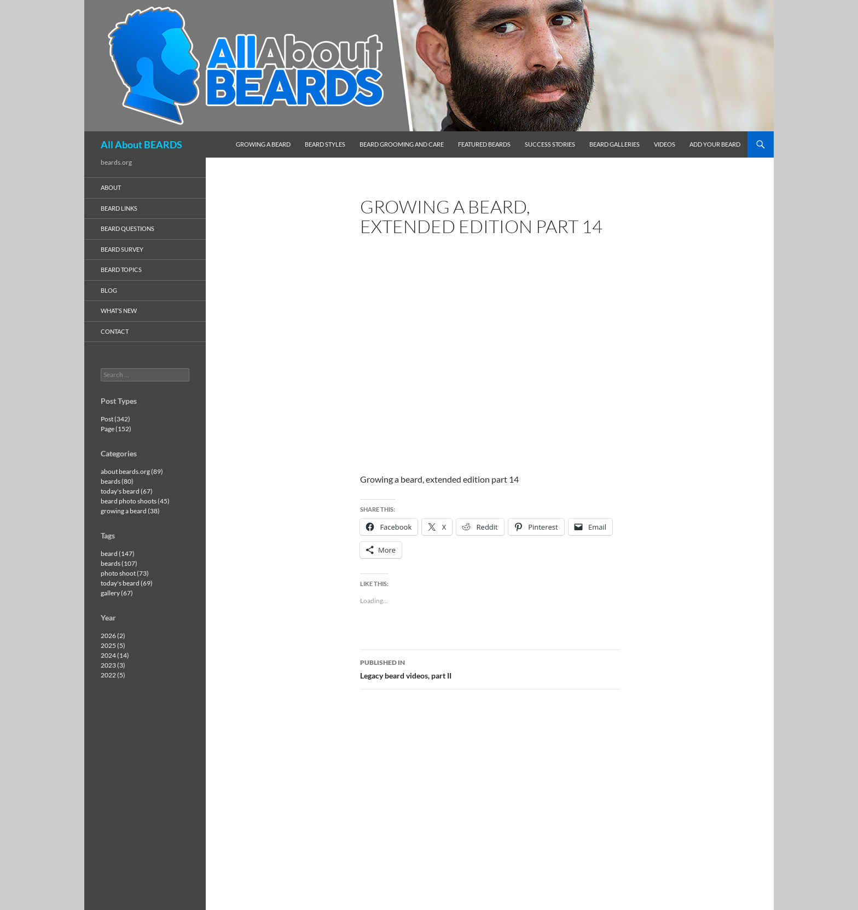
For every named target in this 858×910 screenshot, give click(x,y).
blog (109, 290)
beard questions (127, 228)
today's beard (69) (127, 583)
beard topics (121, 269)
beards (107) (119, 563)
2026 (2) (113, 635)
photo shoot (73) (125, 573)
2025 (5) (113, 645)
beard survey (122, 249)
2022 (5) (113, 675)
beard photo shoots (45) (135, 501)
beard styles (325, 144)
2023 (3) (113, 665)
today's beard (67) (127, 491)
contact (115, 331)
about (111, 187)
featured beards (484, 144)
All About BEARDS (141, 144)
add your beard (714, 144)
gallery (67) (117, 593)
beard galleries (614, 144)
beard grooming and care (402, 144)
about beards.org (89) (132, 471)
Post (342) (115, 419)
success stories (550, 144)
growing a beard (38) (130, 511)
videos (664, 144)
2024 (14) (115, 655)
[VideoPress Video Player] (489, 346)
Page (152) (116, 429)
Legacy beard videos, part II (489, 668)
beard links (119, 208)
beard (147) (118, 553)
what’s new (119, 310)
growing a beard (263, 144)
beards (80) (117, 481)
